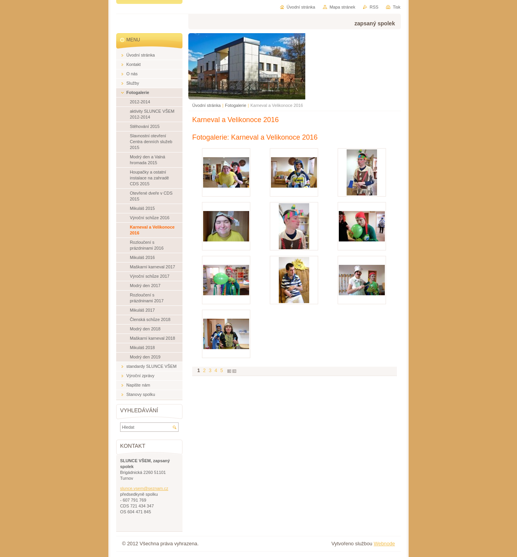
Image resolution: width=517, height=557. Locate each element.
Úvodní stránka (206, 105)
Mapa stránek (342, 7)
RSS (374, 7)
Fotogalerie (235, 105)
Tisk (396, 7)
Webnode (384, 543)
